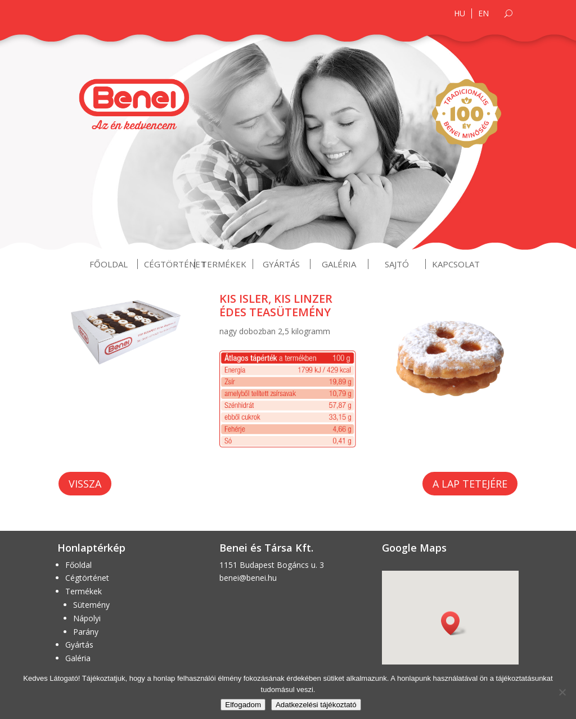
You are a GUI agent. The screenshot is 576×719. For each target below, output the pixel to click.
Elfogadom (243, 704)
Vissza (85, 483)
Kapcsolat (456, 264)
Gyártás (281, 264)
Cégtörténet (175, 264)
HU (459, 13)
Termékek (223, 264)
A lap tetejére (470, 483)
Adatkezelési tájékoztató (316, 704)
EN (483, 13)
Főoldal (108, 264)
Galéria (339, 264)
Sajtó (397, 264)
